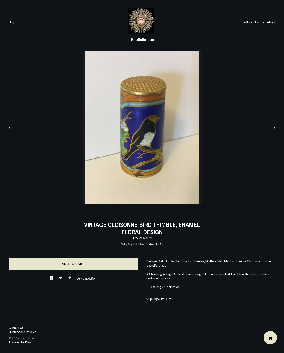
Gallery (247, 22)
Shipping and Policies (22, 331)
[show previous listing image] (18, 127)
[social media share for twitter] (60, 276)
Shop (12, 22)
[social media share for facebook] (51, 276)
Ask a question (86, 278)
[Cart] (270, 337)
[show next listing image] (265, 127)
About (271, 22)
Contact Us (16, 327)
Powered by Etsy (20, 342)
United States (145, 244)
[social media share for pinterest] (69, 276)
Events (259, 22)
